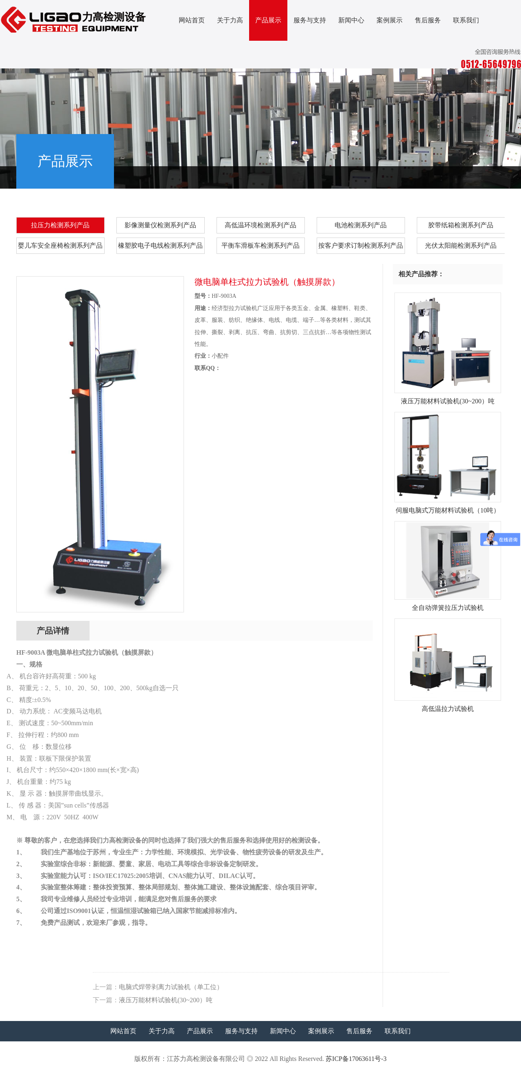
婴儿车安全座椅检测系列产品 (60, 245)
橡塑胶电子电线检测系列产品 (160, 245)
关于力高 (230, 20)
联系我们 (466, 20)
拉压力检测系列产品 (475, 176)
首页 (403, 176)
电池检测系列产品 (361, 225)
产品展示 (268, 20)
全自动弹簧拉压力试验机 (447, 604)
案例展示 (390, 20)
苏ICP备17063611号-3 (356, 1058)
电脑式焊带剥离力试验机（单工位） (345, 987)
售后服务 (428, 20)
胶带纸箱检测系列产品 (460, 225)
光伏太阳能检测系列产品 (461, 245)
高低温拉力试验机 (447, 705)
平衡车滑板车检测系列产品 (260, 245)
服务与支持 (309, 20)
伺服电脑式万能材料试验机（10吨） (447, 507)
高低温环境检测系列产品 (260, 225)
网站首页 (192, 20)
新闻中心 (351, 20)
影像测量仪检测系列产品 (160, 225)
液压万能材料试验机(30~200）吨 (340, 1000)
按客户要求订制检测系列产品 (360, 245)
